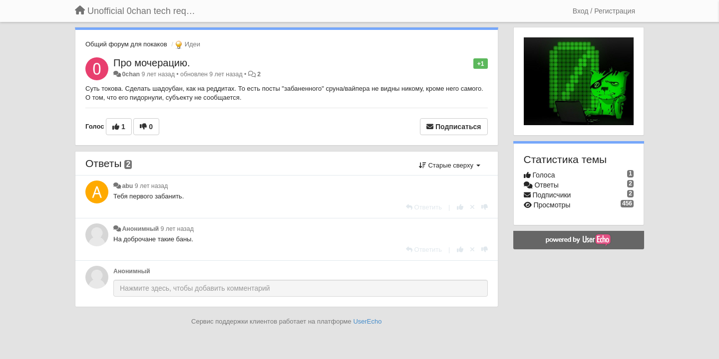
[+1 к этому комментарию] (460, 207)
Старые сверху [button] (449, 165)
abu (127, 185)
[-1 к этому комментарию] (484, 207)
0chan (131, 74)
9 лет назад (151, 185)
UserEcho (367, 321)
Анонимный (140, 228)
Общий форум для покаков (126, 44)
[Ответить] (424, 207)
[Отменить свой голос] (472, 207)
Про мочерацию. (151, 62)
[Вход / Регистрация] (604, 10)
